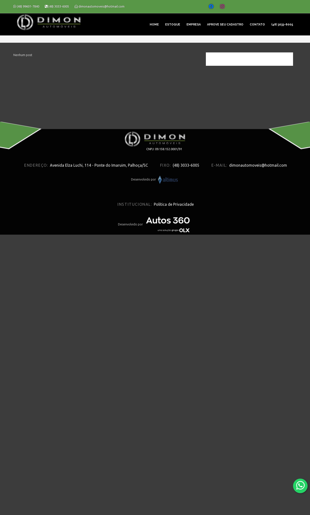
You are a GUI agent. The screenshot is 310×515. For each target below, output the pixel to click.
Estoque (172, 24)
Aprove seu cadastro (225, 24)
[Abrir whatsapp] (300, 485)
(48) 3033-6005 (282, 24)
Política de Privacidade (174, 240)
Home (154, 24)
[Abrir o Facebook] (211, 6)
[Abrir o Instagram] (222, 6)
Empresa (193, 24)
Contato (257, 24)
